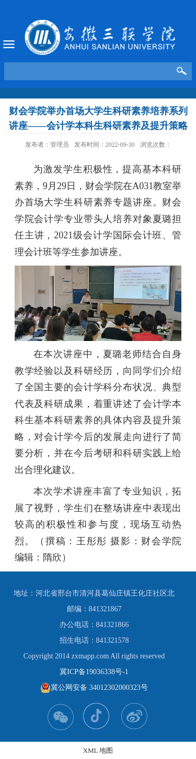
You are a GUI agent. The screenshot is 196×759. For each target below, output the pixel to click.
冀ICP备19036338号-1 (94, 672)
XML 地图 (98, 750)
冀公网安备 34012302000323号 (94, 688)
